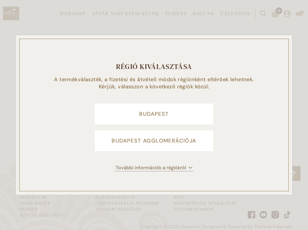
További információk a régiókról (154, 168)
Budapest (154, 114)
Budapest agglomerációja (154, 140)
